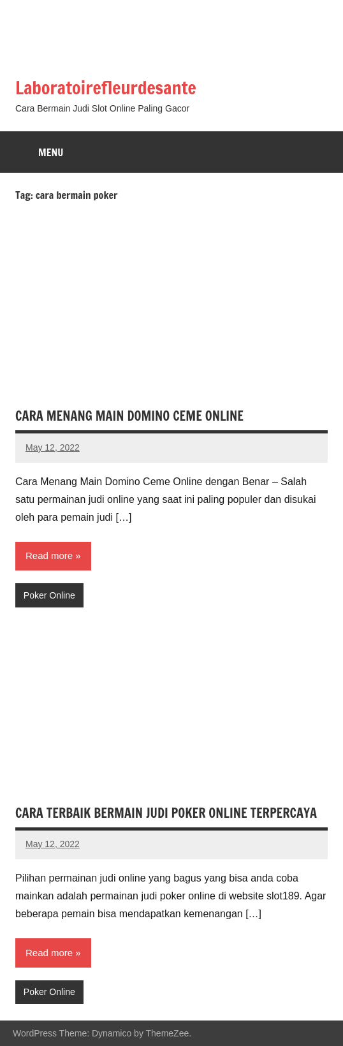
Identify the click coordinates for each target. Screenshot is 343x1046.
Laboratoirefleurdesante (105, 87)
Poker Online (49, 595)
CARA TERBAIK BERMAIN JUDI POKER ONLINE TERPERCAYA (166, 813)
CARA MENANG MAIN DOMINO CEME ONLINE (129, 416)
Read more (49, 555)
